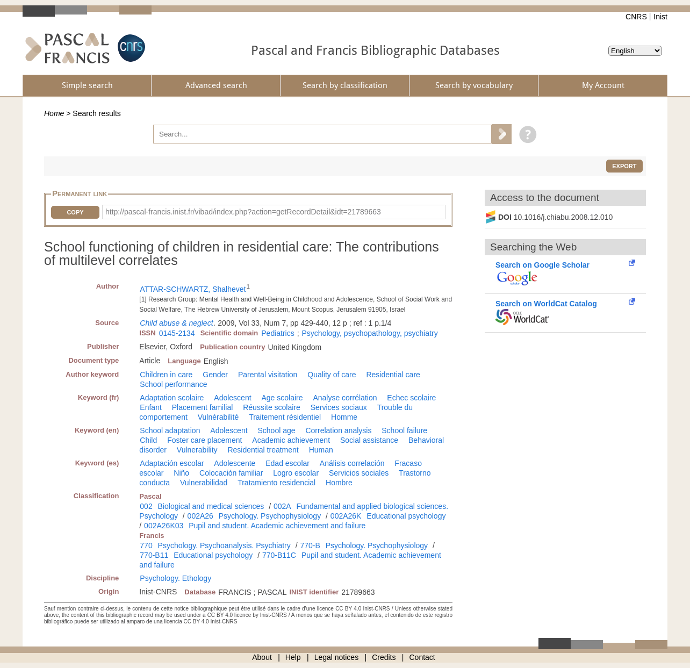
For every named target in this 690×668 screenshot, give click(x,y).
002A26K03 (163, 525)
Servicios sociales (359, 473)
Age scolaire (282, 397)
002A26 (200, 516)
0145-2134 (177, 333)
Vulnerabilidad (203, 482)
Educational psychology (405, 516)
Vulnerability (197, 450)
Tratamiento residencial (276, 482)
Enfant (150, 407)
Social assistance (369, 440)
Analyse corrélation (345, 397)
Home (54, 113)
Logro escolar (296, 473)
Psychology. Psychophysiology (270, 516)
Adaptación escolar (172, 463)
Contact (422, 657)
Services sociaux (339, 407)
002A (282, 506)
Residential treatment (262, 450)
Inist (660, 16)
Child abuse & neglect (176, 323)
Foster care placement (204, 440)
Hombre (339, 482)
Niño (181, 473)
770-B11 (154, 555)
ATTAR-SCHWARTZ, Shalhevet (193, 289)
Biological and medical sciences (211, 506)
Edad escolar (287, 463)
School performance (173, 384)
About (262, 657)
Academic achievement (291, 440)
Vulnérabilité (218, 417)
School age (276, 430)
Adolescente (234, 463)
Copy (75, 212)
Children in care (166, 374)
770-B (310, 545)
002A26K (346, 516)
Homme (344, 417)
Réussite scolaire (271, 407)
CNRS (636, 16)
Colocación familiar (231, 473)
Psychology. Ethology (175, 578)
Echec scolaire (411, 397)
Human (321, 450)
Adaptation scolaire (172, 397)
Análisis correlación (352, 463)
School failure (404, 430)
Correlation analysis (338, 430)
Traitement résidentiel (285, 417)
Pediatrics (277, 333)
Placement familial (202, 407)
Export (624, 166)
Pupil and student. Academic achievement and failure (277, 525)
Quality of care (331, 374)
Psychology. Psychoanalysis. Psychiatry (224, 545)
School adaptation (170, 430)
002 (146, 506)
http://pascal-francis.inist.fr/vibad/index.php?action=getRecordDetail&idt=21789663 (243, 211)
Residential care (393, 374)
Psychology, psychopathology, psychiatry (370, 333)
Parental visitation (268, 374)
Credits (384, 657)
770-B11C (279, 555)
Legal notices (336, 657)
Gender (215, 374)
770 (146, 545)
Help (293, 657)
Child (148, 440)
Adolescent (232, 397)
